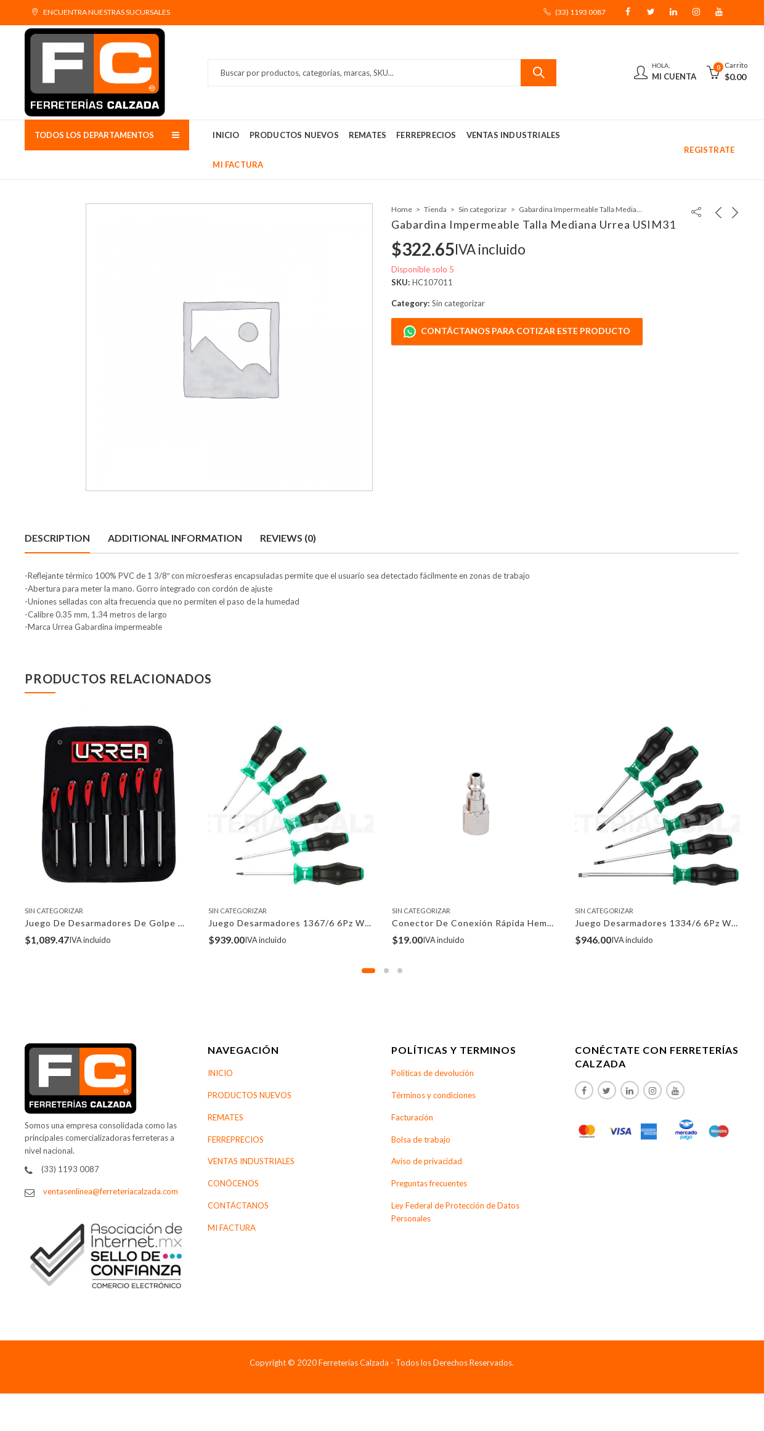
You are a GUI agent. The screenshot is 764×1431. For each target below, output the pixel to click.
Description (57, 538)
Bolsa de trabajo (420, 1139)
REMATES (225, 1117)
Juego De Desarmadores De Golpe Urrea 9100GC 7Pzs (145, 923)
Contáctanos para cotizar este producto (517, 331)
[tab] (57, 538)
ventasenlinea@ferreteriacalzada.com (110, 1191)
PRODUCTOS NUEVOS (249, 1095)
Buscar (538, 72)
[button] (368, 970)
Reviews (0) (288, 538)
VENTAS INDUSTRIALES (251, 1161)
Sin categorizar (482, 209)
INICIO (220, 1073)
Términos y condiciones (433, 1095)
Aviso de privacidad (426, 1161)
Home (401, 209)
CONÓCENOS (233, 1183)
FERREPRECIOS (236, 1139)
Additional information (175, 538)
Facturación (412, 1117)
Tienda (435, 209)
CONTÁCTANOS (238, 1205)
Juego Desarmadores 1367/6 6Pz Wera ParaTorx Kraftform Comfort (357, 923)
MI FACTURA (232, 1228)
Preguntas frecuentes (429, 1183)
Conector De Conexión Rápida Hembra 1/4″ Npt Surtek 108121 (530, 923)
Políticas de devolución (432, 1073)
